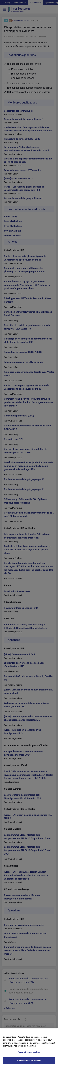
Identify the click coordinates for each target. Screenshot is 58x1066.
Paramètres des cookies (29, 1054)
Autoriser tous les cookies (29, 1062)
